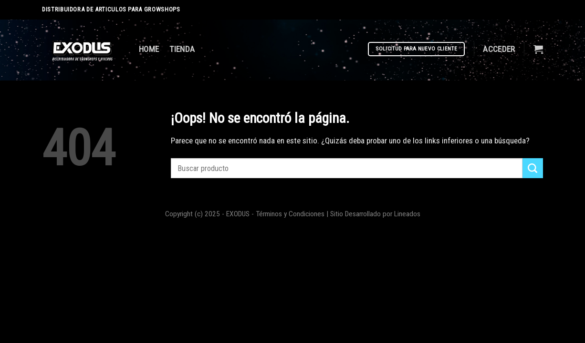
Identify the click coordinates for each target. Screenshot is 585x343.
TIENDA (182, 49)
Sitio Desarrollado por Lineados (375, 214)
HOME (149, 49)
